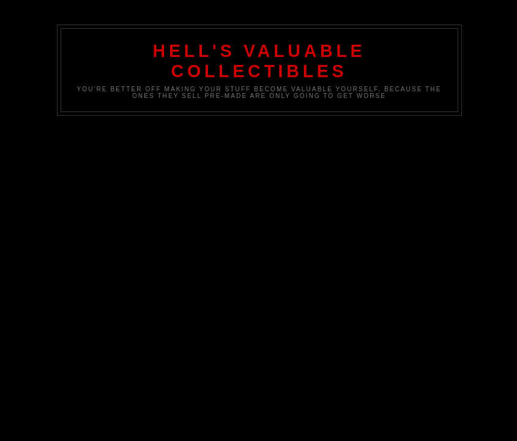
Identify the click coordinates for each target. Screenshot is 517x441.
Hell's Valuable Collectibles (259, 61)
